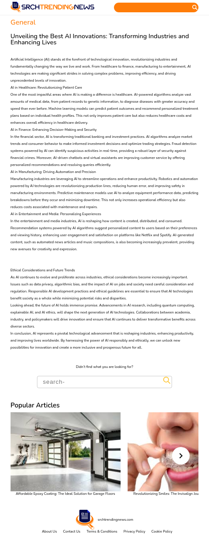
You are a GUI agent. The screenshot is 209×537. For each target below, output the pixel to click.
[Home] (53, 11)
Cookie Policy (161, 531)
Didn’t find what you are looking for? (104, 367)
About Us (49, 531)
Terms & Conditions (102, 531)
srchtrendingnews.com (115, 520)
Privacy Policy (134, 531)
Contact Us (71, 531)
